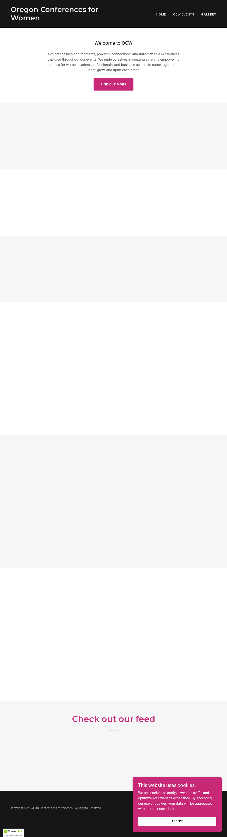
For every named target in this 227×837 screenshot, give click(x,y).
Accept (177, 821)
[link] (60, 19)
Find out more (114, 84)
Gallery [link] (208, 14)
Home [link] (161, 14)
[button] (13, 833)
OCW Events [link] (183, 14)
